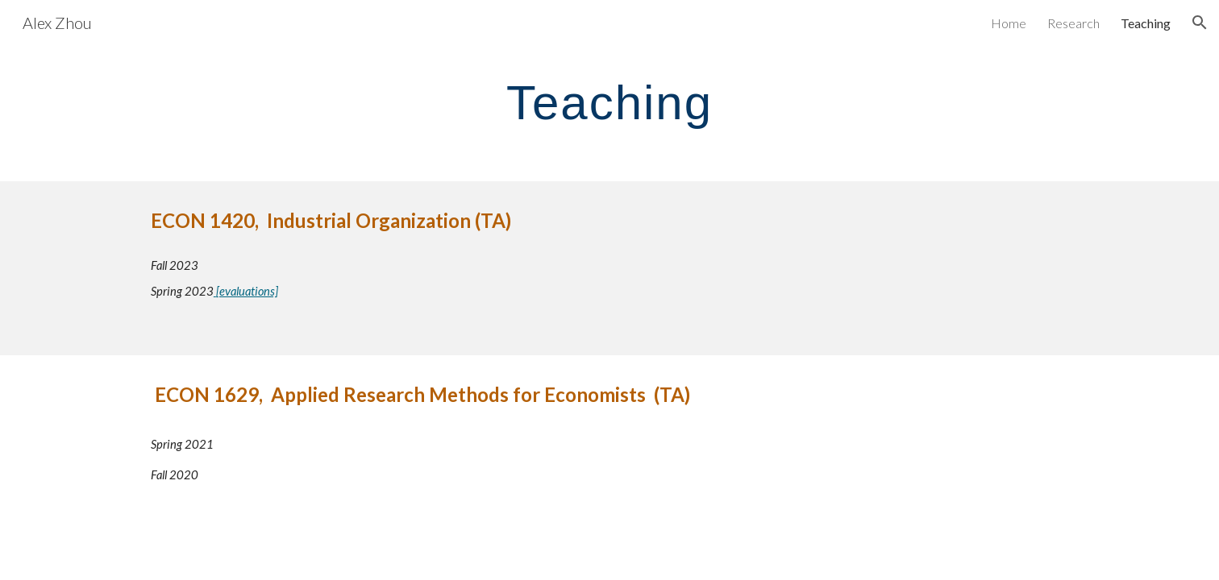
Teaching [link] (1146, 23)
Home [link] (1008, 23)
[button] (1199, 22)
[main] (609, 102)
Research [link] (1073, 23)
